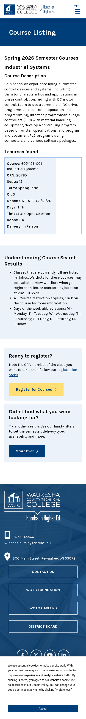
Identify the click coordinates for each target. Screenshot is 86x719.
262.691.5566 (23, 536)
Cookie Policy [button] (40, 685)
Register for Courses (34, 389)
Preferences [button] (63, 689)
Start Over (25, 451)
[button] (78, 9)
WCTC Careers (43, 608)
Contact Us (43, 571)
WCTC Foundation (43, 590)
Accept (43, 708)
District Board (43, 626)
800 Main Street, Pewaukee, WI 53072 (44, 558)
